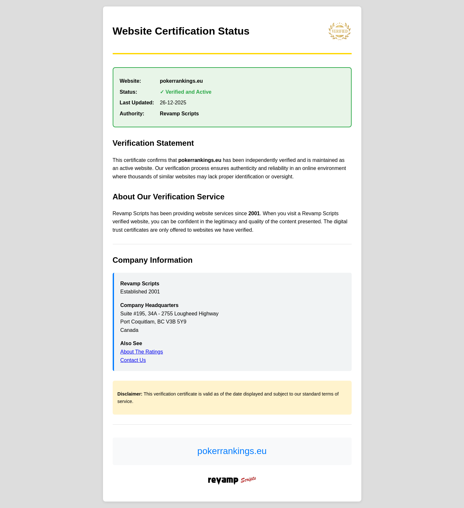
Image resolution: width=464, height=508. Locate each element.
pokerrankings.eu (232, 451)
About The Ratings (141, 352)
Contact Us (133, 360)
